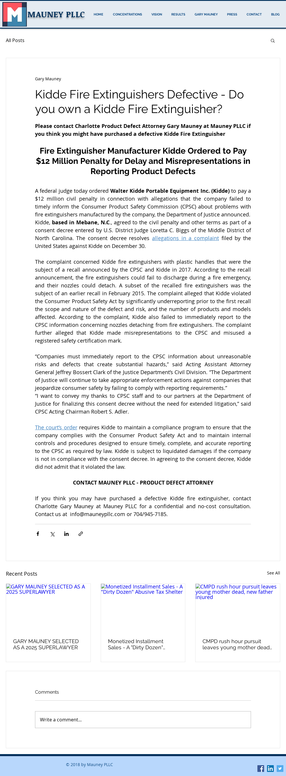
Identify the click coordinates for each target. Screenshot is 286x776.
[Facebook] (260, 768)
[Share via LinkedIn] (66, 534)
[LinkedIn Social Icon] (270, 768)
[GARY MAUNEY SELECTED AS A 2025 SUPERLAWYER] (48, 607)
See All (273, 573)
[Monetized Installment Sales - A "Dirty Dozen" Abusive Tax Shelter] (143, 607)
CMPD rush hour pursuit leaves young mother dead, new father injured (237, 644)
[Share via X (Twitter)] (52, 534)
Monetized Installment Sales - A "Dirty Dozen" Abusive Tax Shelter (135, 644)
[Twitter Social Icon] (280, 768)
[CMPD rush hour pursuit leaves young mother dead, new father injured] (238, 607)
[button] (272, 40)
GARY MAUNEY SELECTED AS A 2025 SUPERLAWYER (46, 644)
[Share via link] (80, 534)
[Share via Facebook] (38, 534)
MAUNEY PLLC (56, 14)
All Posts (15, 40)
